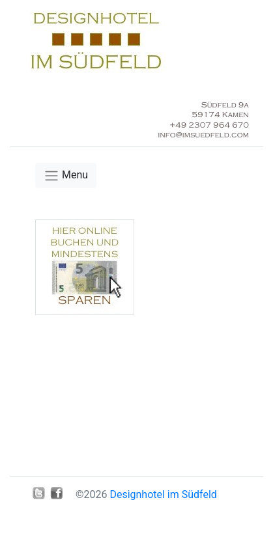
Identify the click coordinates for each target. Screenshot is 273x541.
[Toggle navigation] (65, 175)
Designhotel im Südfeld (162, 494)
